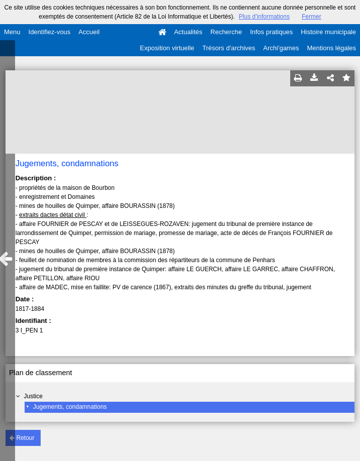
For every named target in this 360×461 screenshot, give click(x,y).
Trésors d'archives (228, 48)
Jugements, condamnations (70, 406)
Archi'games (281, 48)
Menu (12, 32)
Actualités (188, 32)
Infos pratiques (271, 32)
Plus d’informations (264, 16)
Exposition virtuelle (167, 48)
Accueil (88, 32)
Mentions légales (331, 48)
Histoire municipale (328, 32)
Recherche (226, 32)
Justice (33, 396)
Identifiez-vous (50, 32)
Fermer (311, 16)
